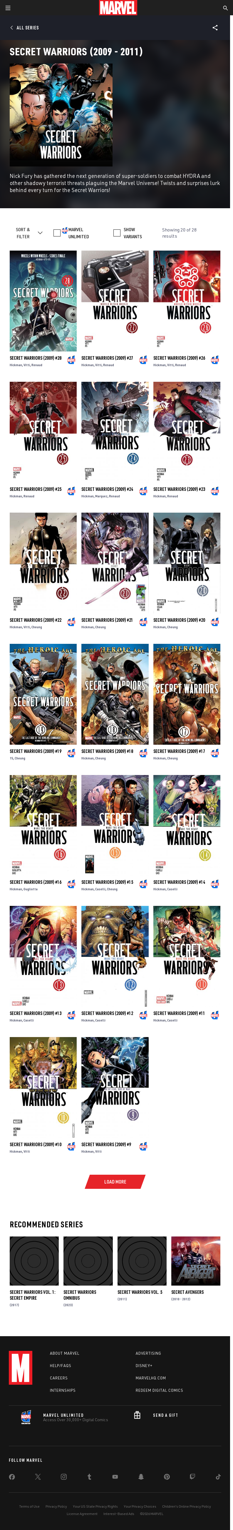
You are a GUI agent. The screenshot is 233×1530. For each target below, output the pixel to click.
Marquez (101, 496)
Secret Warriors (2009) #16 (35, 882)
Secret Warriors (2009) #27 (107, 358)
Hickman (16, 365)
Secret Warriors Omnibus (79, 1295)
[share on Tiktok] (218, 1478)
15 (11, 758)
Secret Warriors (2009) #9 (106, 1144)
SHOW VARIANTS (133, 232)
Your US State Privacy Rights (95, 1506)
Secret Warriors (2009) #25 (35, 489)
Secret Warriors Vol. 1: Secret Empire (33, 1295)
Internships (63, 1390)
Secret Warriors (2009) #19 (35, 751)
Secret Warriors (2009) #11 (179, 1013)
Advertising (148, 1353)
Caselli (100, 889)
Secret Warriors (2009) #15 (107, 882)
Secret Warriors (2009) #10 (35, 1144)
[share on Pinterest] (167, 1478)
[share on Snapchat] (141, 1478)
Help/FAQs (60, 1365)
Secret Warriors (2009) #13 (35, 1013)
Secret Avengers (187, 1292)
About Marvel (64, 1353)
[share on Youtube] (115, 1478)
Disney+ (144, 1365)
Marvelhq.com (151, 1378)
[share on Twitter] (38, 1478)
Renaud (36, 365)
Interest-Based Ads (118, 1513)
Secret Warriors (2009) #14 (179, 882)
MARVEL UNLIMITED (78, 232)
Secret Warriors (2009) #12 (107, 1013)
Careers (59, 1378)
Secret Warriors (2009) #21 (107, 620)
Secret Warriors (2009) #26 (179, 358)
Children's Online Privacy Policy (186, 1506)
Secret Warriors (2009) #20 (179, 620)
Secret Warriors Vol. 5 (140, 1292)
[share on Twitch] (192, 1478)
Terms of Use (29, 1506)
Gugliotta (31, 889)
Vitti (27, 365)
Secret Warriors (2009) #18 (107, 751)
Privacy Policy (56, 1506)
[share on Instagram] (64, 1478)
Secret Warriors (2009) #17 (179, 751)
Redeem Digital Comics (159, 1390)
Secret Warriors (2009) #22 (35, 620)
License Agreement (82, 1513)
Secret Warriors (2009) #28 (35, 358)
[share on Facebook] (12, 1478)
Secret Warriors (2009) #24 (107, 489)
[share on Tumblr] (89, 1478)
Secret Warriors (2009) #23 (179, 489)
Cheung (36, 627)
